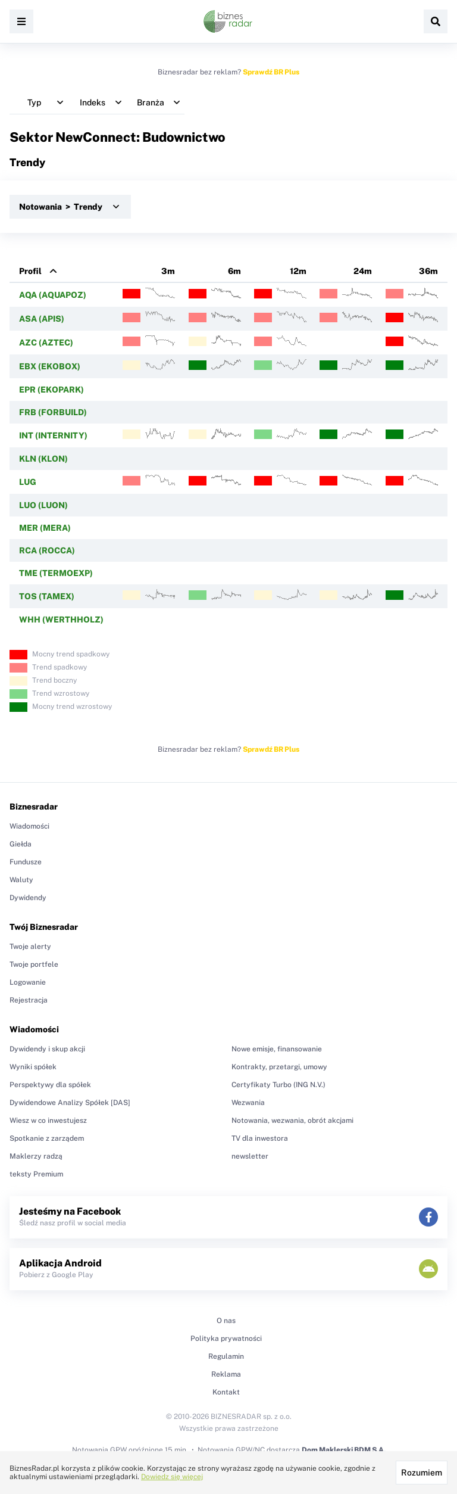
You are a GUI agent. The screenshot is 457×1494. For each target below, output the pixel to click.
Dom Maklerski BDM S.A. (344, 1450)
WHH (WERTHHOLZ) (61, 619)
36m (428, 271)
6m (234, 271)
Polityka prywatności (226, 1338)
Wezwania (248, 1102)
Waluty (21, 880)
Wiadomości (29, 826)
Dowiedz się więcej (172, 1477)
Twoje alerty (30, 946)
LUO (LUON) (43, 505)
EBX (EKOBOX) (49, 366)
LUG (27, 482)
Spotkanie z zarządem (47, 1138)
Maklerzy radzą (36, 1156)
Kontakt (226, 1392)
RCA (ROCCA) (47, 550)
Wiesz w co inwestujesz (48, 1120)
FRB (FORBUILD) (53, 412)
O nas (226, 1320)
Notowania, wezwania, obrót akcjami (292, 1120)
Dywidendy (28, 898)
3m (168, 271)
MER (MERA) (45, 528)
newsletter (249, 1156)
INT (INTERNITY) (53, 435)
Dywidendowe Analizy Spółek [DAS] (70, 1102)
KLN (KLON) (43, 458)
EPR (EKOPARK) (51, 389)
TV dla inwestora (259, 1138)
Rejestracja (29, 1000)
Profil (30, 271)
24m (362, 271)
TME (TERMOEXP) (56, 573)
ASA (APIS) (41, 318)
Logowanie (28, 982)
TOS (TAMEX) (46, 596)
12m (298, 271)
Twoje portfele (34, 964)
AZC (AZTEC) (46, 342)
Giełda (21, 844)
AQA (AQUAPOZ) (52, 295)
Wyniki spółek (33, 1067)
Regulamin (226, 1356)
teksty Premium (36, 1174)
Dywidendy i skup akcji (47, 1049)
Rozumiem (421, 1472)
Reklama (226, 1374)
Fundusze (26, 862)
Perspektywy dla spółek (50, 1085)
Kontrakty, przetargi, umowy (279, 1067)
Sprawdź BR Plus (271, 72)
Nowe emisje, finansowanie (276, 1049)
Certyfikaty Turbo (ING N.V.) (278, 1085)
